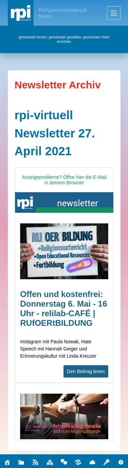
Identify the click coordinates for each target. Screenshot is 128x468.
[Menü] (113, 13)
